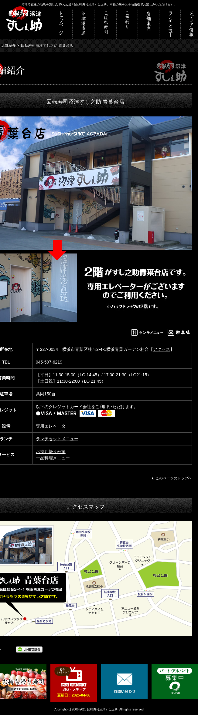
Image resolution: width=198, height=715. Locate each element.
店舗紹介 (8, 45)
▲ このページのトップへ (171, 478)
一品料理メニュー (53, 457)
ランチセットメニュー (57, 438)
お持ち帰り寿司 (51, 451)
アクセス (161, 349)
